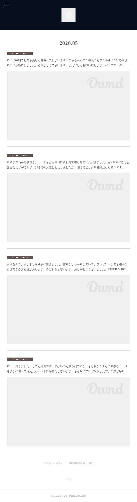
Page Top (68, 480)
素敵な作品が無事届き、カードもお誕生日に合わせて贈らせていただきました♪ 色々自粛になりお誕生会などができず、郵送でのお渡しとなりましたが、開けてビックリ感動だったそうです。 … (68, 165)
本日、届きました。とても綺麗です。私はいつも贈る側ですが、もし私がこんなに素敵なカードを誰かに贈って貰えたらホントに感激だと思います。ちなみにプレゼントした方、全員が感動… (67, 369)
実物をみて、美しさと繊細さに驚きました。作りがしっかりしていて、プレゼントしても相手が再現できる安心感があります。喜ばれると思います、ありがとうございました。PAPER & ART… (68, 267)
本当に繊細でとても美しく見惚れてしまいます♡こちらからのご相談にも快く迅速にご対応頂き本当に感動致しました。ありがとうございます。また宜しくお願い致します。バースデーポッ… (67, 63)
